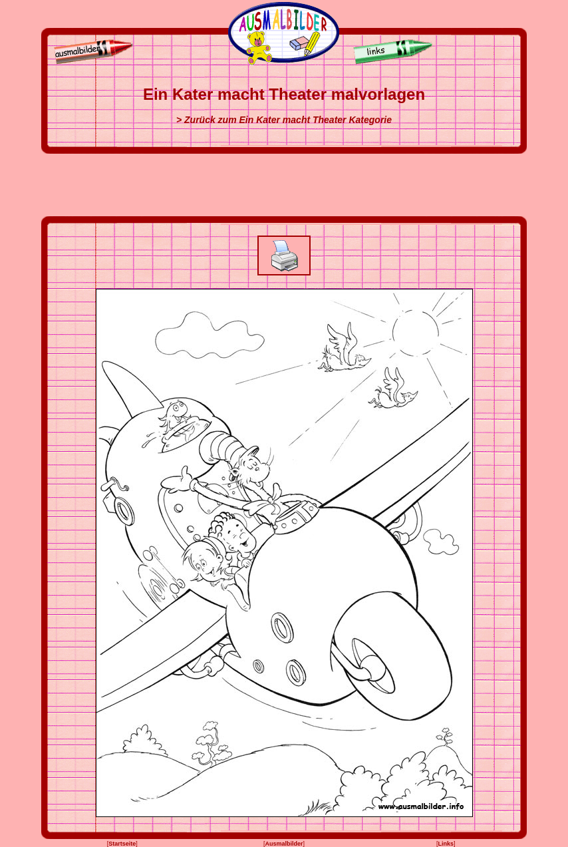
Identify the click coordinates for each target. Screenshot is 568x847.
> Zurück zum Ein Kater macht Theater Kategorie (284, 119)
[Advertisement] (284, 185)
